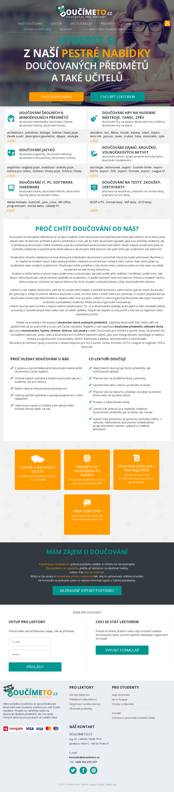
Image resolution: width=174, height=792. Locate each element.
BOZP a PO (97, 202)
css (114, 784)
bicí (107, 132)
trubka (128, 136)
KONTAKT (66, 29)
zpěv (161, 136)
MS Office (64, 202)
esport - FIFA (108, 171)
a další (11, 140)
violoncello (149, 136)
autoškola (31, 132)
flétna (114, 132)
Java (44, 202)
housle (124, 132)
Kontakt (116, 713)
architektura (15, 132)
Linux (52, 202)
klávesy (135, 132)
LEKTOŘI (56, 23)
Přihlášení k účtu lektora (83, 699)
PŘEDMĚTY (108, 23)
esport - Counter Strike (137, 167)
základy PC (52, 206)
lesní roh (95, 136)
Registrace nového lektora (84, 704)
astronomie (112, 167)
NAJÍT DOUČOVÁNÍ (30, 23)
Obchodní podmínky (80, 708)
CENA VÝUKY (131, 23)
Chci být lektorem (79, 694)
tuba (138, 136)
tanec (118, 136)
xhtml (108, 784)
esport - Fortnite (128, 171)
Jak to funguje (120, 699)
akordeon (96, 132)
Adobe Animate (17, 202)
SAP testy (130, 202)
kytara (155, 132)
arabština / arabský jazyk (58, 167)
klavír (145, 132)
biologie (45, 132)
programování (16, 206)
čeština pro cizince (19, 171)
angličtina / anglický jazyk (23, 167)
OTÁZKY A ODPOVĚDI (37, 29)
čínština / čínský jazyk (46, 171)
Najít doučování (121, 694)
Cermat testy (114, 202)
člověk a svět (15, 136)
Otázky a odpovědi (123, 704)
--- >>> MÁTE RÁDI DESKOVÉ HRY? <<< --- (107, 29)
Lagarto (92, 784)
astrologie (96, 167)
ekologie (73, 136)
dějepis (60, 136)
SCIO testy (144, 202)
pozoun (108, 136)
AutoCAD (34, 202)
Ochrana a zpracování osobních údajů (133, 717)
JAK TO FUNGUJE (81, 23)
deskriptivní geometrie (39, 136)
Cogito (101, 784)
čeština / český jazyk (65, 132)
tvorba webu (36, 206)
